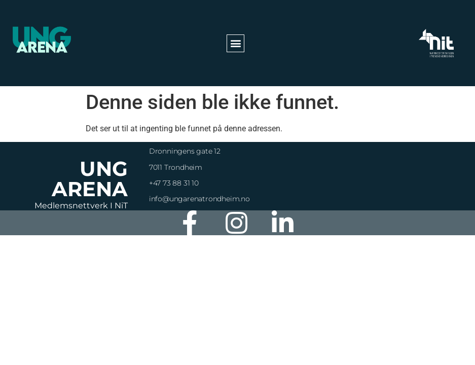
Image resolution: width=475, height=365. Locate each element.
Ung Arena (90, 178)
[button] (235, 43)
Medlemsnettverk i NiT (81, 205)
